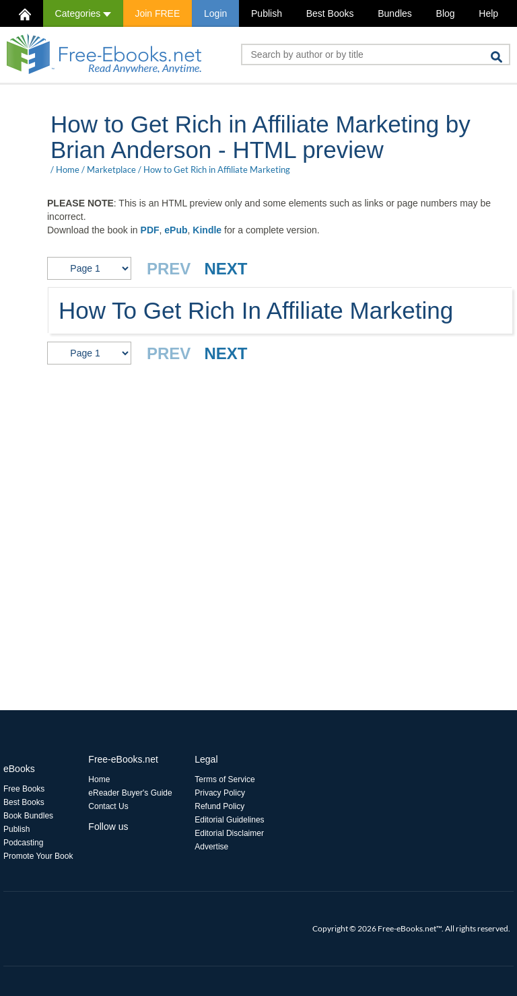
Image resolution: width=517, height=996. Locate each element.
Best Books (330, 13)
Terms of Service (224, 779)
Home (67, 169)
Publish (266, 13)
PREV (169, 269)
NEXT (225, 269)
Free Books (23, 789)
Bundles (395, 13)
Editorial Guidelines (229, 820)
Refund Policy (219, 806)
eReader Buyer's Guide (130, 793)
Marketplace (111, 169)
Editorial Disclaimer (229, 833)
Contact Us (108, 806)
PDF (150, 230)
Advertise (211, 846)
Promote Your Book (38, 856)
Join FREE (157, 13)
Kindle (207, 230)
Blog (445, 13)
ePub (175, 230)
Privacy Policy (220, 793)
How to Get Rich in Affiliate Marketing (216, 169)
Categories (83, 13)
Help (488, 13)
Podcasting (23, 842)
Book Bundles (28, 815)
